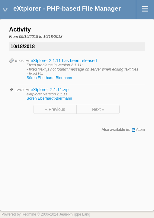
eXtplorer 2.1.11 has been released (64, 60)
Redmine (29, 214)
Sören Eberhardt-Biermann (49, 78)
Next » (98, 109)
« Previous (55, 109)
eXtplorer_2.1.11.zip (50, 89)
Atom (140, 129)
